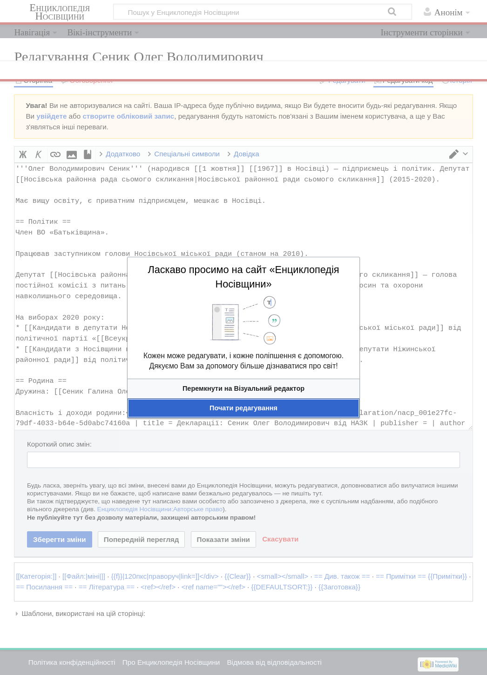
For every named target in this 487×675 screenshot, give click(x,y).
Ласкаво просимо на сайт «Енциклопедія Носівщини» (243, 277)
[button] (243, 388)
